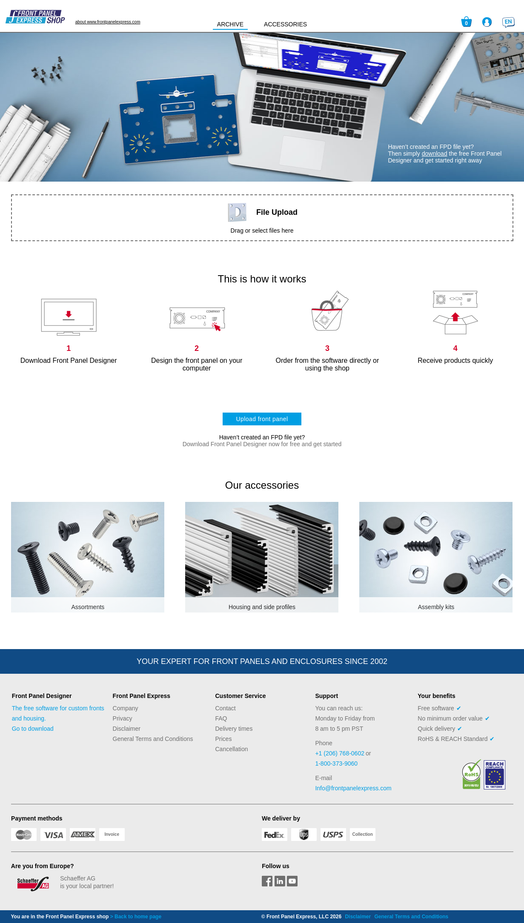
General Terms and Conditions (153, 738)
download (434, 153)
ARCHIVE (230, 24)
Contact (225, 708)
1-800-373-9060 (336, 763)
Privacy (122, 718)
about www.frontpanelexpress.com (107, 22)
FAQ (221, 718)
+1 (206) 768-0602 (339, 753)
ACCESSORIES (285, 24)
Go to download (33, 728)
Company (125, 708)
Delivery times (234, 728)
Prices (223, 738)
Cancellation (231, 749)
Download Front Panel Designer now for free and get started (262, 444)
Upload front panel (262, 419)
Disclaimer (126, 728)
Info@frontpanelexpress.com (353, 788)
